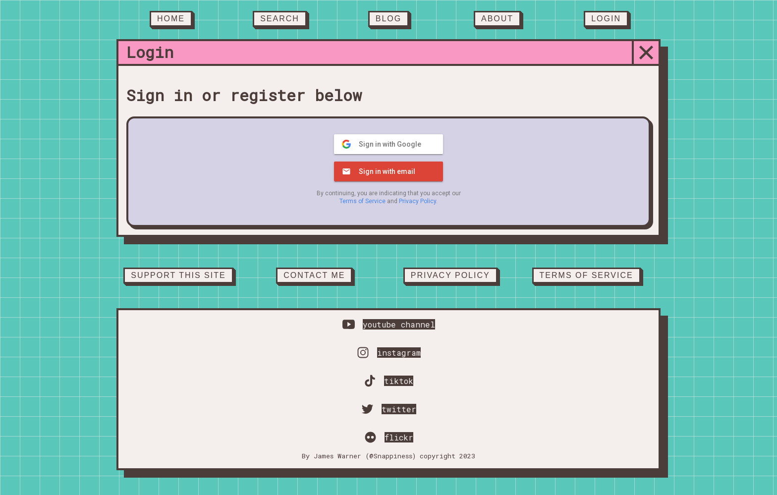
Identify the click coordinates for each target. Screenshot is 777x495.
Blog (388, 18)
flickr (399, 437)
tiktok (398, 381)
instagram (399, 352)
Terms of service (586, 275)
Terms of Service (362, 201)
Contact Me (314, 275)
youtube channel (399, 324)
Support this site (178, 275)
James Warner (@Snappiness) (365, 455)
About (497, 18)
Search (279, 18)
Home (171, 18)
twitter (399, 409)
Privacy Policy (417, 201)
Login (606, 18)
